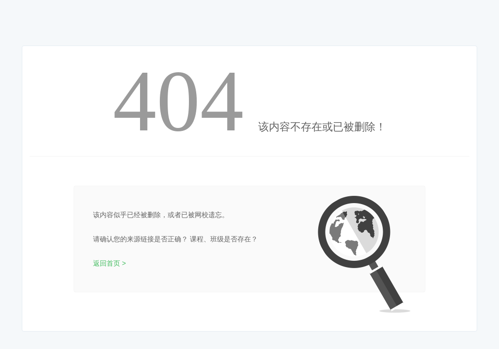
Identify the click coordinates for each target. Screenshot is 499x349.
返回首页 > (109, 263)
